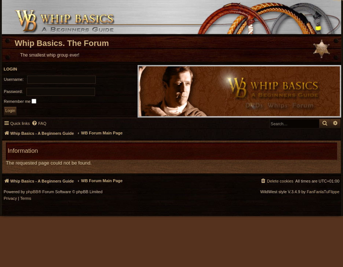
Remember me (20, 101)
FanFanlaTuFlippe (323, 192)
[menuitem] (39, 123)
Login (10, 69)
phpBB (32, 192)
